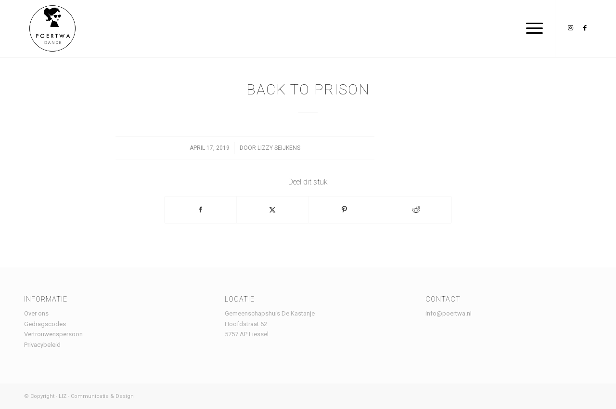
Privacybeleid (42, 344)
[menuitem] (531, 28)
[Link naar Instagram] (570, 28)
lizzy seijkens (278, 148)
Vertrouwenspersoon (53, 334)
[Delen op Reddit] (415, 210)
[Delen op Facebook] (200, 210)
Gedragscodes (45, 324)
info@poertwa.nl (448, 313)
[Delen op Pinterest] (344, 210)
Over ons (36, 313)
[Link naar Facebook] (585, 28)
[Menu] (531, 28)
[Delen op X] (272, 210)
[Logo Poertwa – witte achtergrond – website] (52, 28)
